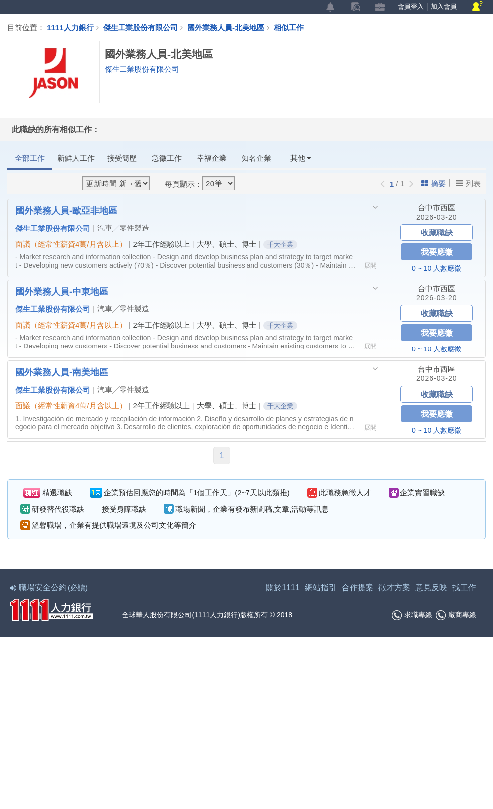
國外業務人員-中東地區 (61, 291)
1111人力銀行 (70, 27)
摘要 (433, 183)
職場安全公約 (49, 587)
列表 (468, 183)
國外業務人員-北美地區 (230, 27)
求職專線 (412, 615)
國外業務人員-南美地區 (61, 372)
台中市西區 (436, 207)
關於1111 (283, 587)
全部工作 (30, 158)
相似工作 (289, 27)
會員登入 (411, 6)
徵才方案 (394, 587)
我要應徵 (437, 251)
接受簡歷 (122, 158)
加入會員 (444, 6)
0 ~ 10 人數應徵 (436, 268)
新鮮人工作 (76, 158)
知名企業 (256, 158)
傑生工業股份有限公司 (140, 27)
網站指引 (321, 587)
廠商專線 (456, 615)
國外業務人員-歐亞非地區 (66, 210)
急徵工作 (167, 158)
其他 (300, 158)
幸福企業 (212, 158)
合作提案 (357, 587)
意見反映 (431, 587)
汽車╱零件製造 (123, 228)
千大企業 (280, 244)
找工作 (464, 587)
